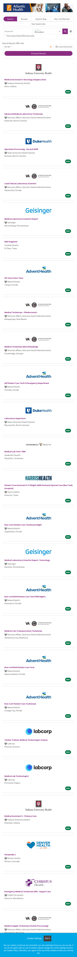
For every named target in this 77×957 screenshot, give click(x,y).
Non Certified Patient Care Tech (19, 667)
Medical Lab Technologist (16, 776)
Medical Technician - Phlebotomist (20, 312)
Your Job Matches (62, 19)
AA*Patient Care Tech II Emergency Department (26, 383)
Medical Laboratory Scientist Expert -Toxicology (27, 560)
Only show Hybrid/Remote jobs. (21, 35)
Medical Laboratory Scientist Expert (21, 219)
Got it (47, 938)
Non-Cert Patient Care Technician (20, 703)
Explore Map (41, 19)
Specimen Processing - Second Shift (21, 149)
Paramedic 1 (10, 854)
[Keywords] (18, 31)
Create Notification (64, 47)
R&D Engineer (10, 241)
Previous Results (38, 53)
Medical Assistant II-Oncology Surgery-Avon (25, 79)
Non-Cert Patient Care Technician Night (23, 524)
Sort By (7, 47)
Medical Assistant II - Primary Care (20, 816)
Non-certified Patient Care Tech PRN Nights (25, 596)
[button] (71, 31)
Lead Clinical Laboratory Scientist (20, 183)
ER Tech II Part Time (13, 278)
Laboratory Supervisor (15, 418)
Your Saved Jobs (38, 24)
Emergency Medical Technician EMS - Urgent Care (27, 891)
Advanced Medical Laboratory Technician (23, 114)
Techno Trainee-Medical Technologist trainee (26, 740)
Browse (24, 19)
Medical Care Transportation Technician (23, 631)
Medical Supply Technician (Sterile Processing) (26, 925)
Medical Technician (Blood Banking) (21, 346)
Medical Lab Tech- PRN (15, 451)
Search (10, 19)
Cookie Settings (34, 938)
